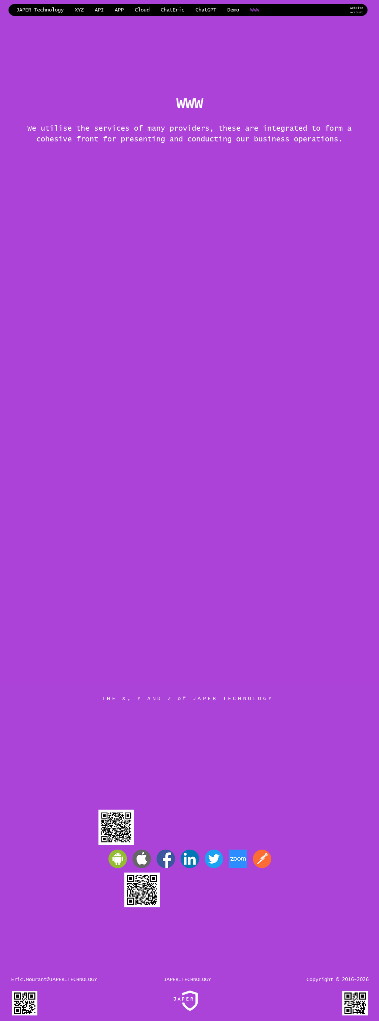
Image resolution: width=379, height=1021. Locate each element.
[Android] (117, 859)
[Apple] (142, 859)
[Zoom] (238, 859)
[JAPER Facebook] (166, 859)
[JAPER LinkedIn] (190, 859)
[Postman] (262, 859)
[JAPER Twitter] (214, 859)
